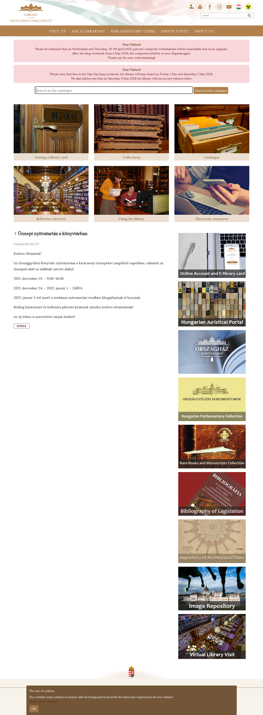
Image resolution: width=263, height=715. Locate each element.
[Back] (15, 233)
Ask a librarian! (88, 30)
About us (204, 30)
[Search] (249, 15)
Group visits (174, 30)
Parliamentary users (133, 30)
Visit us (57, 30)
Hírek (21, 326)
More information (44, 701)
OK (34, 708)
